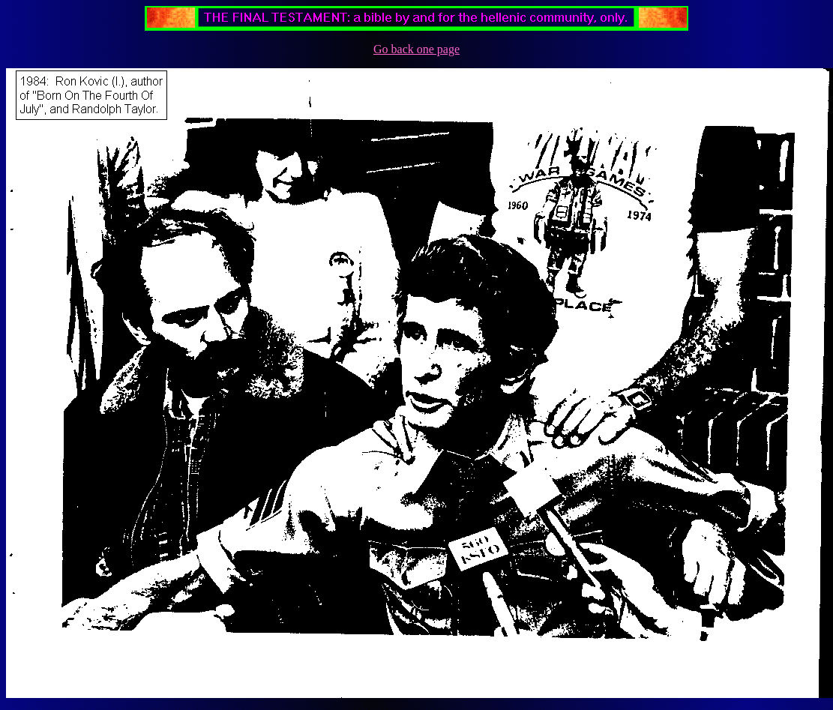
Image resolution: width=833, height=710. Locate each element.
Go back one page (416, 49)
